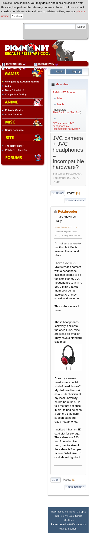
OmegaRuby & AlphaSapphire (22, 81)
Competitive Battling (16, 94)
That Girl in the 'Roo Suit (66, 112)
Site (40, 68)
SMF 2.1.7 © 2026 (64, 516)
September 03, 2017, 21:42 (66, 227)
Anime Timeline (13, 114)
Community (14, 68)
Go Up (55, 480)
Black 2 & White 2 (14, 90)
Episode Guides (14, 110)
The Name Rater (14, 145)
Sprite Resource (14, 130)
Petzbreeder (67, 211)
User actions (75, 200)
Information (14, 63)
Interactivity (46, 63)
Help (53, 511)
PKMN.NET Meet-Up (16, 150)
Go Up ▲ (81, 511)
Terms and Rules (66, 511)
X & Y (8, 86)
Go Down (58, 193)
